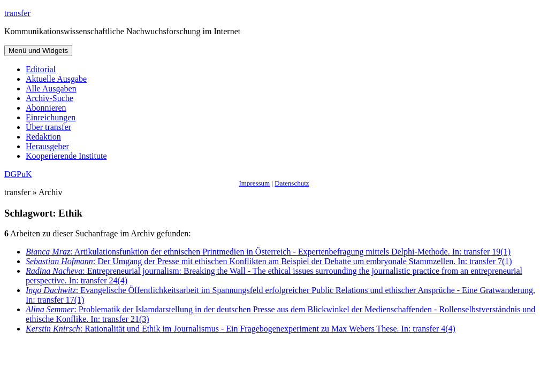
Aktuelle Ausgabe (56, 78)
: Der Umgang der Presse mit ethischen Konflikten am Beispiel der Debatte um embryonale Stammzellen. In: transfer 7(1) (269, 261)
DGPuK (18, 174)
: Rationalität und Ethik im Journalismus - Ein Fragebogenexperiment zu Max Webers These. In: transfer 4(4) (240, 328)
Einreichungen (50, 117)
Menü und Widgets (38, 51)
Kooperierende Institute (66, 155)
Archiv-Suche (49, 98)
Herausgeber (47, 146)
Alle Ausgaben (51, 88)
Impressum (254, 183)
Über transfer (48, 127)
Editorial (41, 69)
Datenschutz (292, 183)
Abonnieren (46, 107)
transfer (17, 13)
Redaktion (43, 136)
